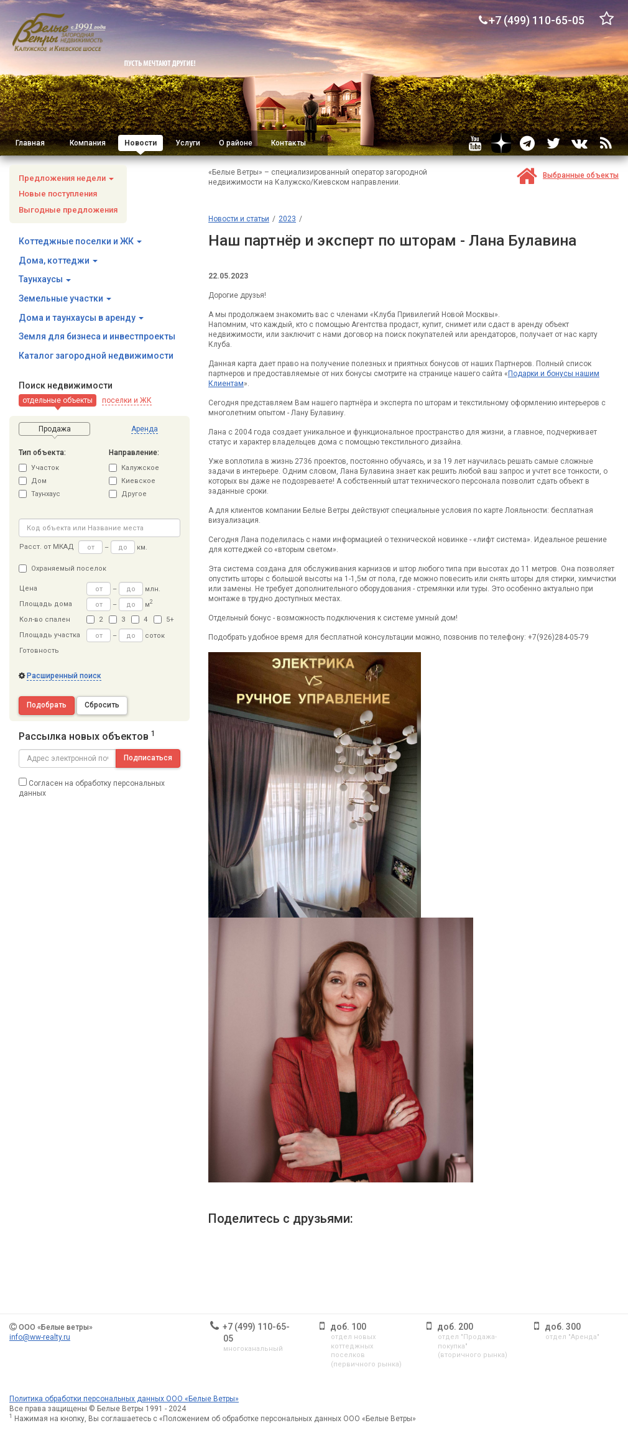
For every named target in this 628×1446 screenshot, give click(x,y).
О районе (235, 143)
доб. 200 (455, 1327)
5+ (164, 619)
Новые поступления (58, 193)
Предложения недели (66, 178)
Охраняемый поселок (62, 568)
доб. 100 (348, 1327)
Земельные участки (65, 298)
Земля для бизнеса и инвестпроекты (97, 336)
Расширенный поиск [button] (64, 675)
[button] (57, 400)
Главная (30, 143)
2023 (287, 218)
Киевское (132, 481)
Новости (140, 143)
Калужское (134, 468)
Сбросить (102, 705)
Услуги (187, 143)
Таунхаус (39, 494)
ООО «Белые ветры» (56, 1327)
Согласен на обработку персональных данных (92, 788)
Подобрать (47, 705)
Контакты (288, 143)
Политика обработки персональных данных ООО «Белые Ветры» (124, 1398)
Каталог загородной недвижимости (96, 356)
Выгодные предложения (68, 209)
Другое (128, 494)
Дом (33, 481)
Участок (39, 468)
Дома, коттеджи (58, 260)
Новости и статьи (238, 218)
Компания (88, 143)
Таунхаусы (45, 279)
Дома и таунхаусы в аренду (81, 318)
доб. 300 (563, 1327)
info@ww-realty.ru (39, 1337)
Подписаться (148, 757)
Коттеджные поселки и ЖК (80, 241)
